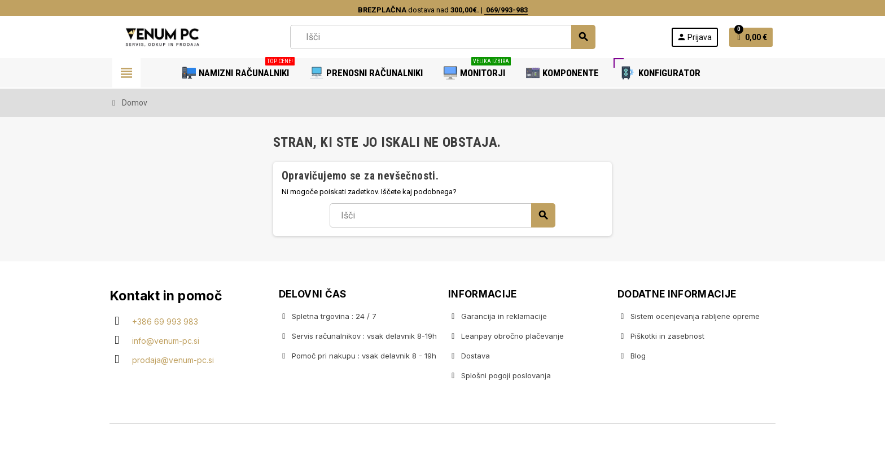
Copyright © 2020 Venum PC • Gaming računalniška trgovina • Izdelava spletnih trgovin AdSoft (442, 447)
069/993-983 (506, 10)
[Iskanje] (442, 37)
